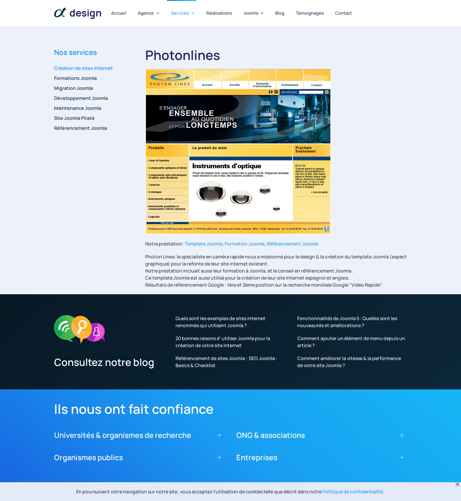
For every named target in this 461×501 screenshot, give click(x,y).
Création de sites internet (83, 68)
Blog (279, 13)
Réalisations (219, 13)
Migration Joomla (73, 88)
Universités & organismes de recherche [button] (122, 435)
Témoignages (310, 13)
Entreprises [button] (256, 457)
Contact (343, 13)
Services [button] (183, 13)
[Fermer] (457, 484)
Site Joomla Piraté (74, 118)
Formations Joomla (75, 78)
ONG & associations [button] (270, 435)
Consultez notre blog (104, 362)
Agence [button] (149, 13)
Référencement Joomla (292, 244)
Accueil (118, 13)
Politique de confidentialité (353, 491)
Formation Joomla (245, 244)
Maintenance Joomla (77, 108)
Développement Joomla (81, 98)
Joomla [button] (253, 13)
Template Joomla (204, 244)
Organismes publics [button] (88, 457)
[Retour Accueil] (77, 13)
